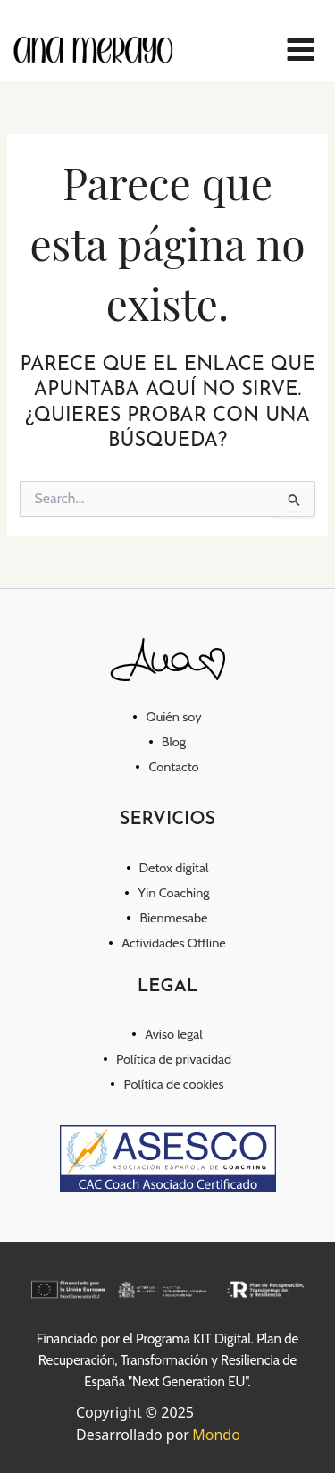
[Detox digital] (168, 868)
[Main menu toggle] (300, 49)
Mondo (216, 1434)
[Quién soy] (167, 717)
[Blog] (167, 742)
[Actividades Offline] (167, 943)
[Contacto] (167, 767)
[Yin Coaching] (167, 893)
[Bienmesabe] (167, 918)
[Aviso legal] (167, 1034)
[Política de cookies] (167, 1084)
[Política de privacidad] (167, 1059)
